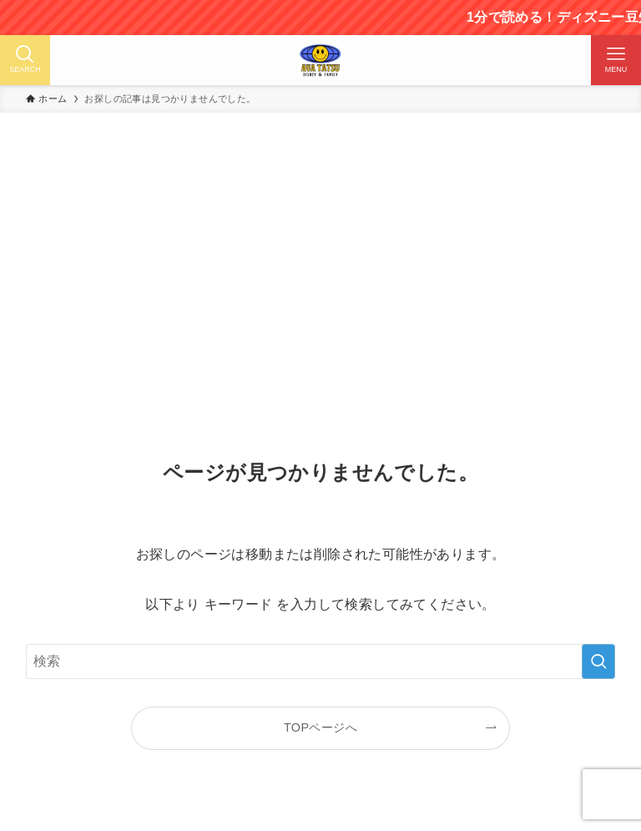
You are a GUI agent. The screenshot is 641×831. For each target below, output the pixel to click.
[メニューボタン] (616, 60)
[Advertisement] (321, 291)
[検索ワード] (321, 661)
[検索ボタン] (25, 60)
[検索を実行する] (598, 661)
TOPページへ (320, 727)
